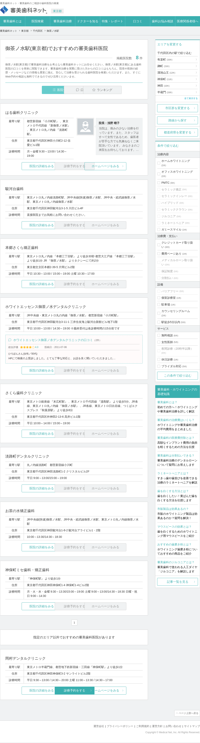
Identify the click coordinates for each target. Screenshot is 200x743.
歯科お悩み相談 (162, 21)
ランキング (119, 90)
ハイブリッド (170, 202)
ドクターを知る (87, 21)
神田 (163, 85)
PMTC (165, 182)
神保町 (164, 79)
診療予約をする (74, 691)
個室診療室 (168, 297)
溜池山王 (166, 72)
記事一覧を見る (177, 581)
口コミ (137, 21)
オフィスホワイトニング (177, 171)
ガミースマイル (171, 229)
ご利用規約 (142, 726)
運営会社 (98, 726)
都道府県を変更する (177, 132)
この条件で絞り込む (177, 375)
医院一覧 (33, 90)
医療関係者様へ (187, 21)
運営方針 (157, 726)
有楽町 (164, 59)
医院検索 (37, 21)
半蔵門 (164, 92)
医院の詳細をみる (28, 166)
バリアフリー (170, 291)
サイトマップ (192, 726)
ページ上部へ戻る (188, 714)
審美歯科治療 (62, 21)
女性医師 (167, 342)
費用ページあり (171, 253)
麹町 (163, 66)
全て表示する (191, 98)
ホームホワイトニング (175, 160)
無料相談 (167, 335)
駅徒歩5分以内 (170, 322)
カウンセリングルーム (175, 311)
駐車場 (165, 304)
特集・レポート (112, 21)
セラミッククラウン (174, 209)
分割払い (167, 278)
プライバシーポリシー (120, 726)
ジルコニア (168, 216)
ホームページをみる (120, 166)
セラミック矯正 (171, 189)
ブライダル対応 (171, 366)
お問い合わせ (173, 726)
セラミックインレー (174, 196)
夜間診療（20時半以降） (177, 348)
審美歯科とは (12, 21)
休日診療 (167, 359)
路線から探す (177, 120)
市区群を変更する (177, 108)
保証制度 (167, 271)
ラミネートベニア (172, 223)
